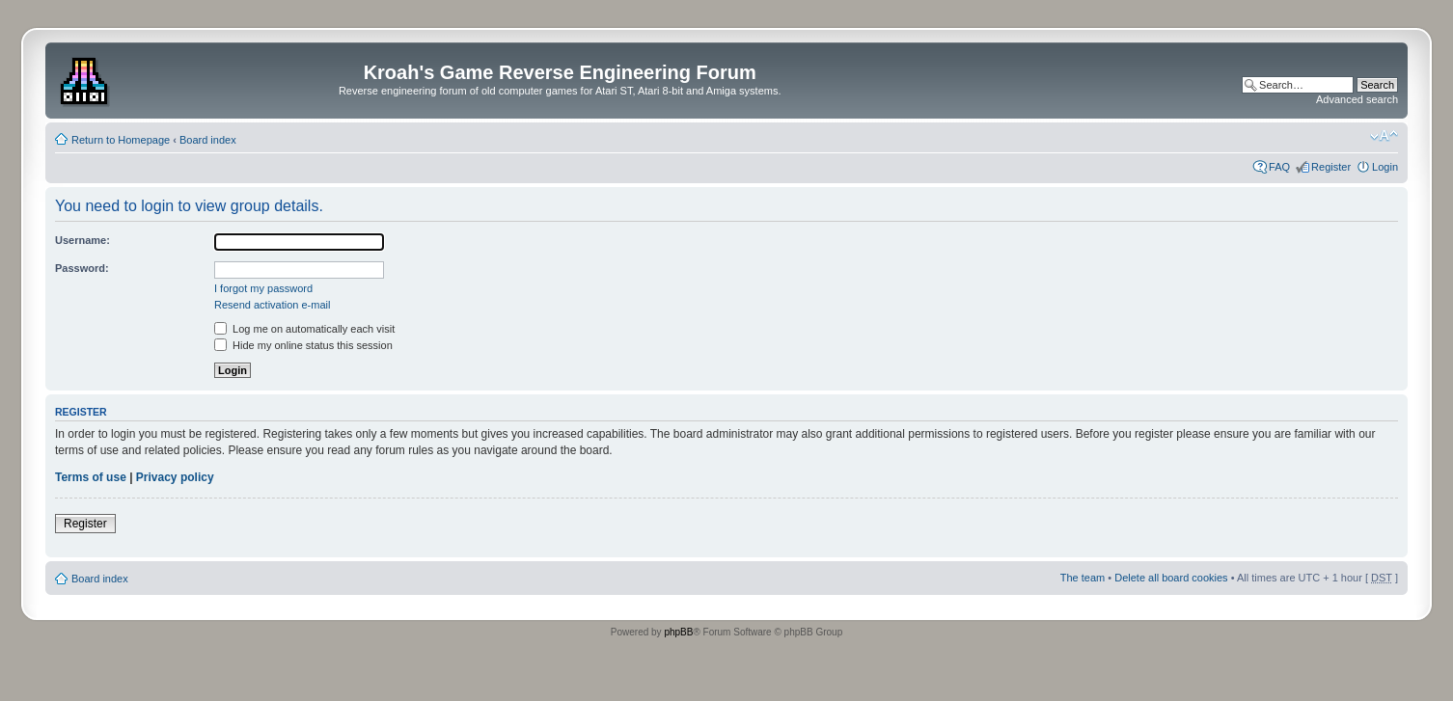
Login (1385, 167)
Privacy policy (175, 477)
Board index (207, 140)
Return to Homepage (120, 140)
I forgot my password (263, 288)
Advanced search (1357, 99)
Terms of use (90, 477)
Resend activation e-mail (272, 304)
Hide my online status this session (303, 345)
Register (1331, 167)
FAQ (1279, 167)
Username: (82, 240)
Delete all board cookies (1170, 577)
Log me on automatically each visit (304, 329)
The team (1082, 577)
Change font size (1384, 136)
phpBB (678, 632)
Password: (82, 268)
